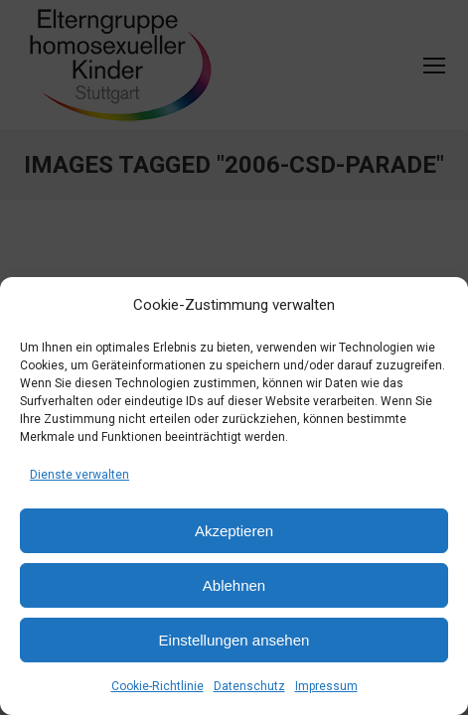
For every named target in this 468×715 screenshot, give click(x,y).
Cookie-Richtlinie (157, 686)
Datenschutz (249, 686)
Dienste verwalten (79, 475)
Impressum (326, 686)
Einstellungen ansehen (234, 640)
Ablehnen (234, 585)
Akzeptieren (234, 530)
